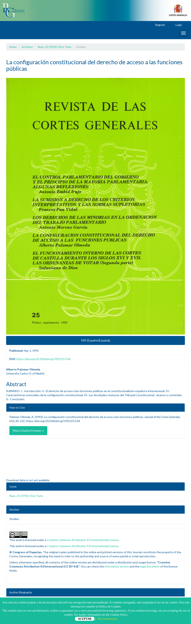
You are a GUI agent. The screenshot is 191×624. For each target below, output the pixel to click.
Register (158, 25)
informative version (117, 566)
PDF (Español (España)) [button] (95, 340)
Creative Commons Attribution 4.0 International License (82, 540)
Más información (107, 618)
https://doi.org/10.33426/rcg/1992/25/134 (43, 359)
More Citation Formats (28, 430)
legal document (150, 566)
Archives (27, 47)
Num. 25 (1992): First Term (54, 47)
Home (13, 47)
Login (177, 25)
